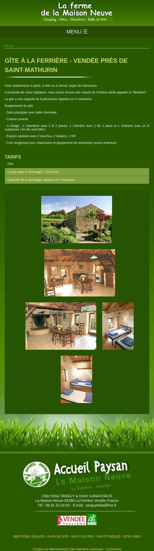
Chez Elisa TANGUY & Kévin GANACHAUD (77, 496)
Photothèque (109, 536)
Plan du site (58, 536)
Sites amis (132, 536)
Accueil (9, 45)
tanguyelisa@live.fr (101, 505)
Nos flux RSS (82, 536)
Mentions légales (29, 536)
